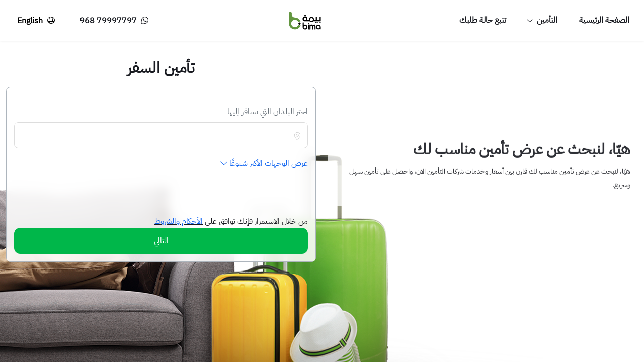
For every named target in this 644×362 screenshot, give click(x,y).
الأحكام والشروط (178, 221)
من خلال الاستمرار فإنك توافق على (255, 221)
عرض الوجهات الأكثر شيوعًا (264, 163)
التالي (161, 241)
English (37, 20)
